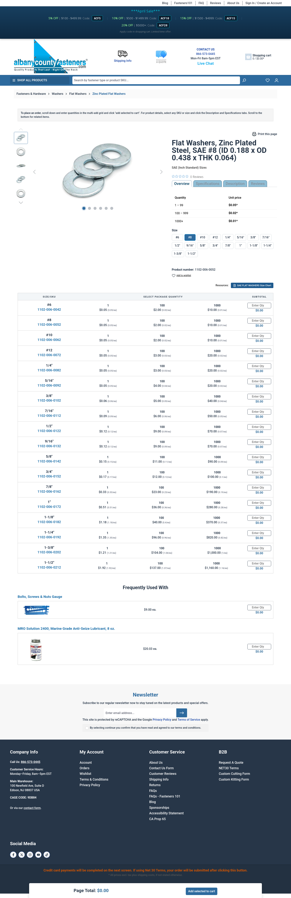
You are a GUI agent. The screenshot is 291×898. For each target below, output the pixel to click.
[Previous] (34, 172)
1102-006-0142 (49, 461)
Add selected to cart (201, 891)
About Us (233, 3)
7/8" (228, 245)
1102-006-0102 (49, 400)
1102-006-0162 (49, 491)
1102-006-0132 (49, 446)
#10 (202, 237)
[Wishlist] (267, 80)
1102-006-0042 (49, 309)
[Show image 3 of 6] (95, 208)
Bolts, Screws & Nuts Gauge (40, 597)
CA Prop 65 (157, 819)
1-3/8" (178, 253)
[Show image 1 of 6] (83, 208)
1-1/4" (267, 245)
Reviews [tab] (258, 183)
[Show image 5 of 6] (106, 208)
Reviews (215, 3)
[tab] (235, 183)
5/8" (202, 245)
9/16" (190, 245)
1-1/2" (192, 253)
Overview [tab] (182, 183)
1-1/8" (254, 245)
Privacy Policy (162, 719)
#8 (190, 237)
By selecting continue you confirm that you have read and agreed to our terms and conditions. (145, 727)
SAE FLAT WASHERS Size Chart (252, 285)
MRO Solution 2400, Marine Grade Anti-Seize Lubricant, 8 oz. (66, 628)
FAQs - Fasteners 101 (164, 796)
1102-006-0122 (49, 431)
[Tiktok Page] (46, 854)
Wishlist (85, 774)
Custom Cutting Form (234, 774)
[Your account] (276, 80)
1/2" (177, 245)
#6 (177, 237)
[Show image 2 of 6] (89, 208)
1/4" (228, 237)
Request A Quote (231, 762)
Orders (84, 768)
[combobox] (156, 80)
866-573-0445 (205, 54)
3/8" (253, 237)
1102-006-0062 (49, 340)
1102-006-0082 (49, 370)
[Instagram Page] (30, 854)
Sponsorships (159, 808)
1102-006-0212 (49, 567)
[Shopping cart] (258, 57)
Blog (165, 3)
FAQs (153, 791)
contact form (32, 808)
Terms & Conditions (94, 779)
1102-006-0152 (49, 476)
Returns (155, 785)
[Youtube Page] (38, 854)
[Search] (244, 80)
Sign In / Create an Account (264, 3)
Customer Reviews (162, 774)
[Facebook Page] (13, 854)
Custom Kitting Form (234, 779)
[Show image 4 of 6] (100, 208)
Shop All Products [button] (29, 80)
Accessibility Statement (166, 813)
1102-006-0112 (49, 416)
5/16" (240, 237)
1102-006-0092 (49, 385)
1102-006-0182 (49, 522)
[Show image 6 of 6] (111, 208)
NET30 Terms (229, 768)
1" (240, 245)
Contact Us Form (161, 768)
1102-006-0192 (49, 537)
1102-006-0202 (49, 552)
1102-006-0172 (49, 507)
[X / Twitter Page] (21, 854)
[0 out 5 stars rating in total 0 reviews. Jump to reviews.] (187, 176)
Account (86, 762)
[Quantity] (259, 305)
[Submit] (181, 713)
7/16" (265, 237)
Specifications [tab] (207, 183)
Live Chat (205, 63)
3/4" (215, 245)
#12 (215, 237)
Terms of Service (189, 719)
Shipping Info (159, 779)
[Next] (161, 172)
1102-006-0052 (49, 324)
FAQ (201, 3)
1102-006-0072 (49, 355)
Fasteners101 (183, 3)
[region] (89, 172)
